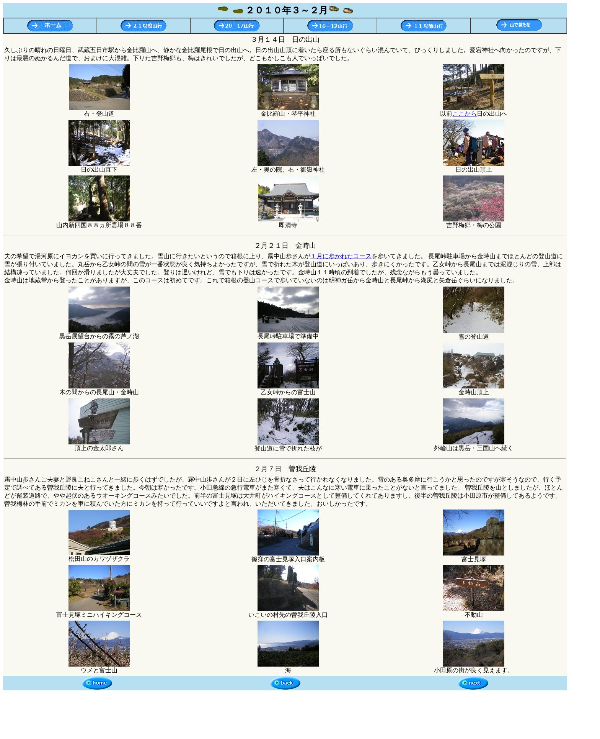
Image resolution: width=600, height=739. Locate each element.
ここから (464, 113)
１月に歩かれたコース (341, 256)
